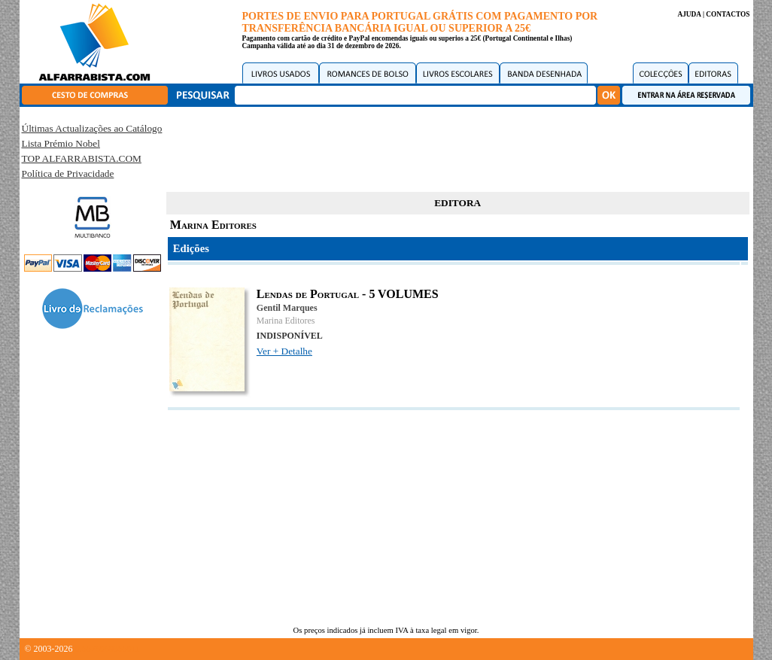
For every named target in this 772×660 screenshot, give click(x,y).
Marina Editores (286, 320)
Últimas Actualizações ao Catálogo (92, 128)
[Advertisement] (457, 147)
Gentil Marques (287, 308)
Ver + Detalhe (284, 351)
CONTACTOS (727, 14)
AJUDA (689, 14)
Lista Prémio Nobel (61, 143)
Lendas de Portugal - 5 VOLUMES (348, 293)
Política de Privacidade (68, 173)
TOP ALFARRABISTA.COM (81, 158)
